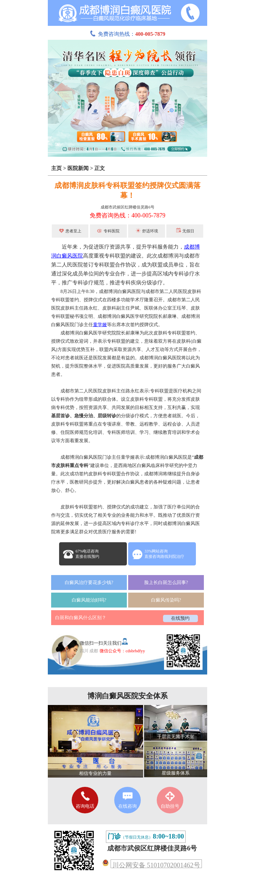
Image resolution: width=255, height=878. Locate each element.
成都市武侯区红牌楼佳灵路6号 (127, 207)
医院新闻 (78, 168)
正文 (99, 168)
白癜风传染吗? (166, 600)
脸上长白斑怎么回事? (166, 582)
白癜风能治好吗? (89, 600)
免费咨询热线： (127, 34)
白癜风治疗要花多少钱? (89, 582)
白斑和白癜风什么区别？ (80, 617)
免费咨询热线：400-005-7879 (127, 215)
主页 (56, 168)
